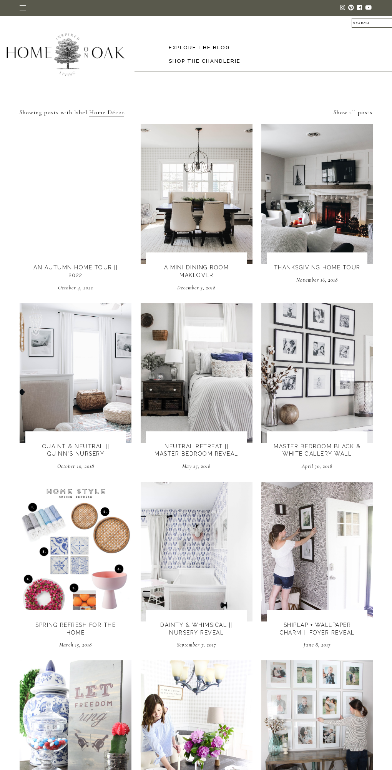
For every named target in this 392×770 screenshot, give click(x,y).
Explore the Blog (199, 47)
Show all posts (353, 112)
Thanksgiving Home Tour (317, 267)
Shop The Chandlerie (205, 61)
